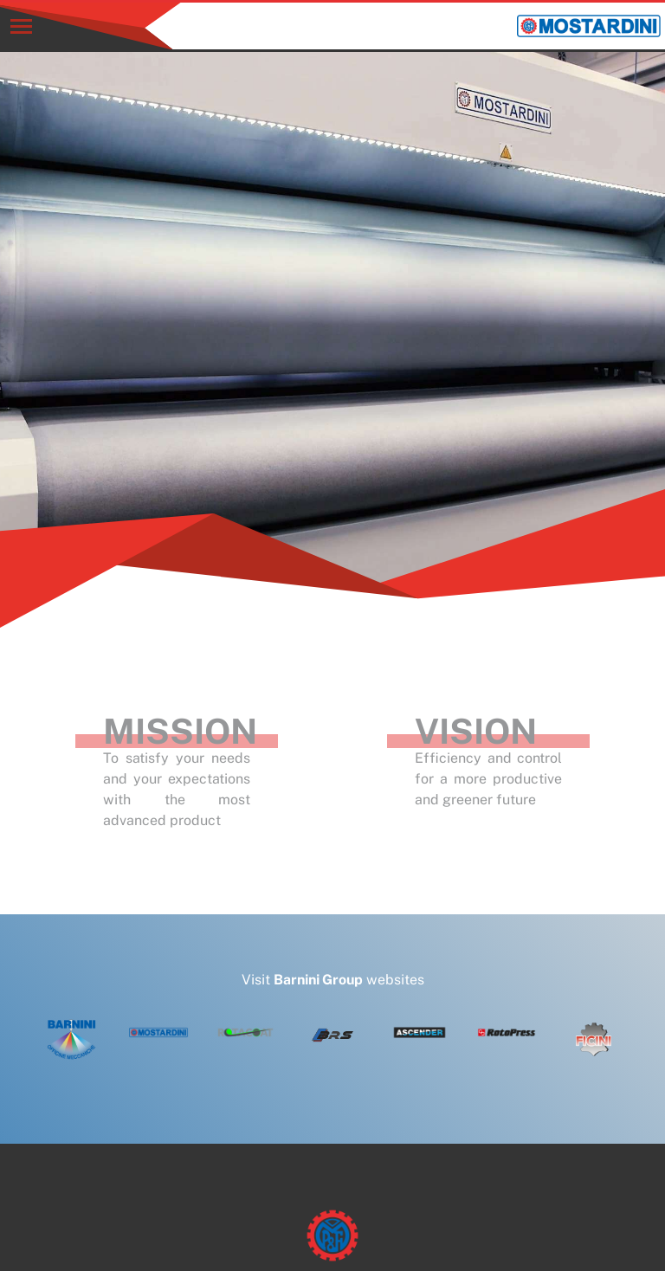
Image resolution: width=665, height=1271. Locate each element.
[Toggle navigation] (21, 26)
